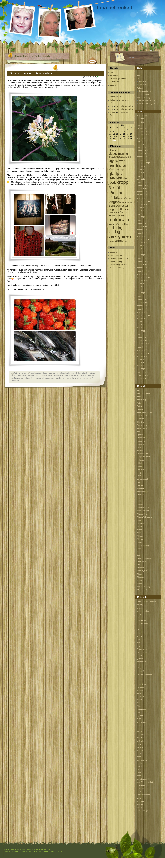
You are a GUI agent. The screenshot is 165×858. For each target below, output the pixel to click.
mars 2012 (141, 296)
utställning (78, 378)
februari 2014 (142, 223)
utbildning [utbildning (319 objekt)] (116, 228)
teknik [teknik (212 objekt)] (126, 220)
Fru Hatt (140, 447)
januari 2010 (142, 379)
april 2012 (141, 293)
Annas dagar (142, 400)
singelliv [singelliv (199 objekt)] (114, 209)
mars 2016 (141, 147)
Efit (138, 75)
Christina (140, 422)
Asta (139, 403)
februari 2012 (142, 299)
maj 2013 (140, 252)
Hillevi (139, 463)
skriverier (140, 747)
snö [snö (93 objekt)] (117, 212)
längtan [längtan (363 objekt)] (114, 202)
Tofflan (112, 97)
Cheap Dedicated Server (22, 851)
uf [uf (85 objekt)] (127, 224)
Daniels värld (142, 425)
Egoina (140, 435)
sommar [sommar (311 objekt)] (114, 215)
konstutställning (58, 375)
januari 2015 (142, 188)
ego (138, 633)
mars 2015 (141, 182)
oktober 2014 (142, 198)
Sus (138, 564)
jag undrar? (141, 678)
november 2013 (143, 233)
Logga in (113, 252)
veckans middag (143, 795)
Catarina (140, 419)
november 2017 (143, 132)
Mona (139, 533)
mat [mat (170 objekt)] (122, 202)
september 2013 (143, 239)
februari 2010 (142, 375)
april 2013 (141, 255)
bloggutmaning (143, 611)
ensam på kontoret (58, 373)
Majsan (140, 504)
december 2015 (143, 157)
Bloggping (141, 409)
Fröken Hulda (142, 454)
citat (138, 617)
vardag (140, 792)
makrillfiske (83, 375)
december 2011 (143, 306)
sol (43, 378)
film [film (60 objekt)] (119, 166)
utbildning (141, 785)
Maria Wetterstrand (144, 517)
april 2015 (141, 179)
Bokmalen (141, 88)
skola (139, 744)
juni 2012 (140, 287)
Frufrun (140, 450)
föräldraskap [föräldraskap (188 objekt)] (116, 169)
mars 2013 (141, 258)
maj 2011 (140, 328)
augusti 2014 (142, 204)
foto (138, 646)
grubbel (140, 659)
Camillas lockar (143, 416)
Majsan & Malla (143, 507)
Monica (140, 536)
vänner (85, 378)
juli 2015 (140, 170)
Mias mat (140, 523)
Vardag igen (115, 75)
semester (37, 378)
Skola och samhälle (144, 558)
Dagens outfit (142, 624)
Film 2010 (143, 85)
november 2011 (143, 309)
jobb (37, 375)
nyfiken (140, 716)
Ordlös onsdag (143, 94)
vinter (139, 798)
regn (21, 378)
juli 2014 (140, 208)
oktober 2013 (142, 236)
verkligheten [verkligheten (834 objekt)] (120, 236)
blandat (140, 608)
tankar (24, 373)
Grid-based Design (117, 268)
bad (35, 373)
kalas (50, 375)
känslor (140, 690)
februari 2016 (142, 150)
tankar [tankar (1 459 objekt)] (115, 219)
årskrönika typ (142, 811)
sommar (47, 378)
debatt (139, 627)
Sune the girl (142, 561)
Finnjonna (141, 441)
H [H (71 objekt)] (121, 174)
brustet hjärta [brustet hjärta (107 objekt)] (115, 157)
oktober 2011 (142, 312)
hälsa (139, 668)
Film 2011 (143, 81)
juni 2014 (140, 211)
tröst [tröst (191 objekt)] (117, 224)
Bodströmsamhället (144, 412)
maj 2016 (140, 141)
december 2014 (143, 192)
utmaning (140, 788)
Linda (139, 501)
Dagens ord (141, 621)
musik (139, 712)
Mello (139, 706)
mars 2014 (141, 220)
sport (139, 757)
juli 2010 (140, 359)
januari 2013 (142, 264)
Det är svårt (114, 82)
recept (139, 728)
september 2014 (143, 201)
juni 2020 (140, 122)
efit (138, 630)
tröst (139, 776)
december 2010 (143, 344)
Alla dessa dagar (143, 393)
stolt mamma (142, 760)
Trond (139, 584)
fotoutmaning (142, 649)
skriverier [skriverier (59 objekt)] (112, 212)
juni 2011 (140, 325)
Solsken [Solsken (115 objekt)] (124, 212)
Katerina (140, 488)
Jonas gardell (142, 479)
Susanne (140, 568)
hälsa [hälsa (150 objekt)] (124, 177)
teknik (139, 769)
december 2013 (143, 230)
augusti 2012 (142, 280)
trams (139, 772)
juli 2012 (140, 283)
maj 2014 (140, 214)
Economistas (142, 428)
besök (40, 373)
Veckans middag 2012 (147, 100)
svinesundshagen (57, 378)
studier (139, 763)
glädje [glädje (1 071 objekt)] (114, 173)
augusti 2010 (142, 356)
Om (138, 72)
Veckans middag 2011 (147, 104)
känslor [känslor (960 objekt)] (115, 192)
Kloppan (140, 495)
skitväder (140, 741)
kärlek (76, 375)
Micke (139, 526)
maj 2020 (140, 125)
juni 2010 (140, 363)
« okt (114, 141)
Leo (138, 498)
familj (67, 373)
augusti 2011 (142, 318)
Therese (140, 577)
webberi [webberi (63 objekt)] (128, 241)
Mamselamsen (143, 511)
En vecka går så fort (118, 79)
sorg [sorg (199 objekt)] (123, 215)
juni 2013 (140, 249)
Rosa (139, 549)
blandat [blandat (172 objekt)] (113, 150)
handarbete (141, 662)
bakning (140, 605)
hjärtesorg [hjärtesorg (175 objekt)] (115, 177)
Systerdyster (142, 571)
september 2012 (143, 277)
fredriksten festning (88, 373)
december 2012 (143, 268)
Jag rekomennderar (144, 674)
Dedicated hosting (41, 851)
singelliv (140, 738)
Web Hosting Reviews (118, 265)
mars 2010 (141, 372)
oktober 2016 (142, 138)
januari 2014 (142, 226)
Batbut (139, 406)
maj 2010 (140, 366)
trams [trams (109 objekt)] (111, 224)
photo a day (141, 725)
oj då (139, 719)
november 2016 (143, 135)
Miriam (139, 530)
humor (139, 665)
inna (98, 77)
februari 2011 (142, 337)
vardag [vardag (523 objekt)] (114, 232)
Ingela (139, 466)
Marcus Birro (142, 514)
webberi (140, 804)
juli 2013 (140, 246)
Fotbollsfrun (141, 444)
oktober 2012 (142, 274)
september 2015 (143, 163)
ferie (71, 373)
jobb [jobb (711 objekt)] (112, 182)
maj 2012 (140, 290)
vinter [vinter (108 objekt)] (111, 241)
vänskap (140, 801)
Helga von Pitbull (143, 457)
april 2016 (141, 144)
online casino (142, 722)
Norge (16, 378)
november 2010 (143, 347)
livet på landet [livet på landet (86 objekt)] (125, 198)
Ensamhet (114, 85)
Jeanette (140, 469)
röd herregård (28, 378)
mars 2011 (141, 334)
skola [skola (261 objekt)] (126, 209)
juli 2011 (140, 321)
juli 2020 (140, 119)
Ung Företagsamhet (145, 782)
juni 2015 (140, 173)
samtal (139, 731)
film (79, 373)
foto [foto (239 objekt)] (124, 165)
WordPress (45, 849)
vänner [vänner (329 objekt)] (120, 240)
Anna (139, 397)
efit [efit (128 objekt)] (129, 156)
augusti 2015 (142, 166)
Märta (139, 542)
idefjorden (31, 375)
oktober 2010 (142, 350)
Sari (138, 555)
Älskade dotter (142, 590)
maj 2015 (140, 176)
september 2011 (143, 315)
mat (89, 375)
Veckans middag (143, 98)
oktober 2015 (142, 160)
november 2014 (143, 195)
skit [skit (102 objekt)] (120, 209)
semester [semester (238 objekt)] (122, 205)
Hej (111, 72)
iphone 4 (140, 671)
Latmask (140, 696)
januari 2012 (142, 303)
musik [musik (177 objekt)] (128, 202)
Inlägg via (116, 255)
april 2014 (141, 217)
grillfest (18, 375)
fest (75, 373)
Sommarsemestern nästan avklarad (31, 73)
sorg (139, 754)
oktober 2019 (142, 128)
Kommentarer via (119, 258)
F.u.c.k (139, 636)
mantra (140, 700)
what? (139, 807)
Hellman (140, 460)
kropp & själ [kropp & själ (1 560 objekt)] (118, 184)
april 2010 (141, 369)
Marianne (141, 520)
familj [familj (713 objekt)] (113, 165)
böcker (139, 614)
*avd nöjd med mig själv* (146, 601)
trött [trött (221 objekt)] (123, 224)
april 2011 (141, 331)
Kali (138, 482)
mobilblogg (141, 709)
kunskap (140, 687)
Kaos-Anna (141, 485)
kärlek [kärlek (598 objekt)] (114, 197)
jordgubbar (43, 375)
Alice (139, 390)
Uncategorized (143, 779)
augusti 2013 (142, 242)
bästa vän (46, 373)
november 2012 (143, 271)
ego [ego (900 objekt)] (112, 160)
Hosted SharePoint (56, 851)
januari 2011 (142, 341)
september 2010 (143, 353)
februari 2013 (142, 261)
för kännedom (142, 652)
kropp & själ (69, 375)
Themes (140, 574)
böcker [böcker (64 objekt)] (125, 157)
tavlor (72, 378)
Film (139, 79)
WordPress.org (116, 262)
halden (24, 375)
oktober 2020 (142, 116)
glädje (13, 375)
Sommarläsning (145, 91)
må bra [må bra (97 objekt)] (112, 206)
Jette (139, 476)
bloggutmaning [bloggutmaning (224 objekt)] (118, 153)
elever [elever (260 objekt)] (120, 161)
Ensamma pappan (144, 438)
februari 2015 (142, 185)
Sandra (140, 552)
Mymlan (140, 539)
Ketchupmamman (144, 492)
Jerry (139, 473)
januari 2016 (142, 154)
